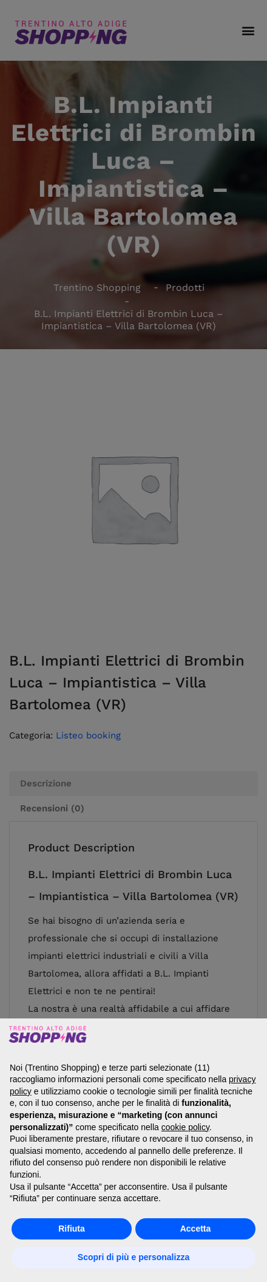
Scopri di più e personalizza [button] (133, 1257)
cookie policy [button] (185, 1127)
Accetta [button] (195, 1228)
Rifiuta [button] (71, 1228)
